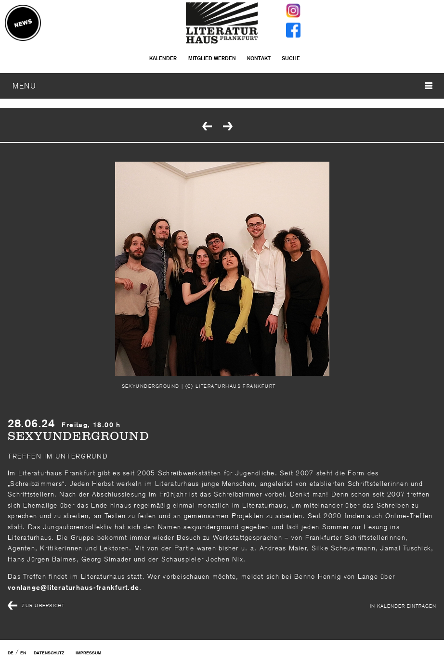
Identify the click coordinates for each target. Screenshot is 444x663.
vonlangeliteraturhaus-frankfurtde (73, 587)
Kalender (163, 58)
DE (10, 652)
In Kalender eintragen (403, 605)
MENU (222, 85)
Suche (291, 58)
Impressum (88, 652)
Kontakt (259, 58)
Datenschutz (49, 652)
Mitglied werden (212, 58)
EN (23, 652)
